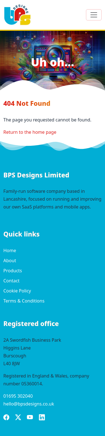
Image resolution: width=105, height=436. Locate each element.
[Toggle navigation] (94, 14)
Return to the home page (29, 132)
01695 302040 (18, 396)
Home (9, 250)
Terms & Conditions (24, 301)
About (9, 260)
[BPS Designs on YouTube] (30, 418)
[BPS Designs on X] (18, 418)
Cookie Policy (17, 291)
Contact (11, 281)
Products (12, 271)
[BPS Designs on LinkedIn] (42, 418)
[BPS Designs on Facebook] (6, 418)
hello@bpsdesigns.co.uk (28, 404)
